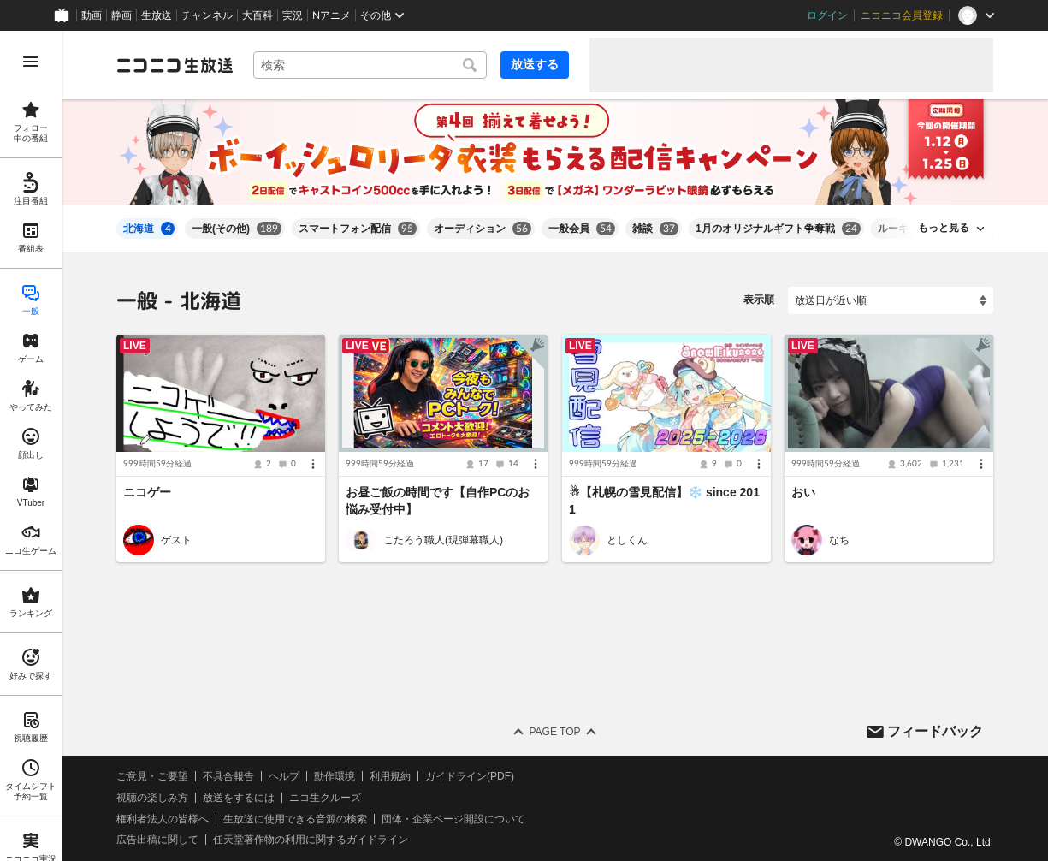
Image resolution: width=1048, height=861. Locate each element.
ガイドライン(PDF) (469, 776)
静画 (121, 15)
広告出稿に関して (157, 840)
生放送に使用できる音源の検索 (295, 819)
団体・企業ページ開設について (453, 819)
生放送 (156, 15)
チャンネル (207, 15)
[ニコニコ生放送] (174, 65)
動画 (91, 15)
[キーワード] (370, 65)
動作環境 (334, 776)
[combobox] (370, 65)
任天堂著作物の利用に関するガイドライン (310, 840)
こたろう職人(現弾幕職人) (443, 540)
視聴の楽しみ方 (152, 798)
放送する (535, 64)
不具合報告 (228, 776)
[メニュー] (313, 464)
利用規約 (390, 776)
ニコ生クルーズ (325, 798)
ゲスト (176, 540)
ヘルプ (284, 776)
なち (839, 540)
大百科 (257, 15)
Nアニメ (331, 15)
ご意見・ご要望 (152, 776)
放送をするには (239, 798)
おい (803, 492)
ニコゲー (147, 492)
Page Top (554, 732)
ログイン (827, 15)
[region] (31, 446)
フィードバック (935, 731)
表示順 (758, 300)
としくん (627, 540)
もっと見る (943, 228)
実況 (292, 15)
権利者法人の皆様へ (162, 819)
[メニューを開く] (31, 62)
